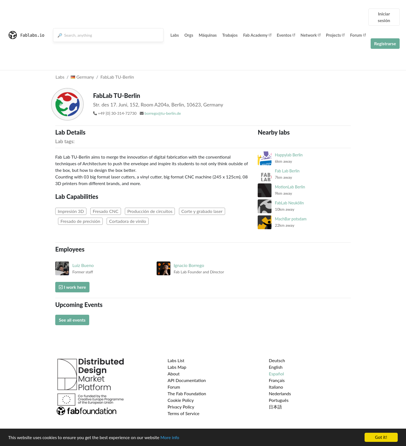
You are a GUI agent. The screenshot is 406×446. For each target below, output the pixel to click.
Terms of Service (183, 413)
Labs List (176, 360)
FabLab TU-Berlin (117, 76)
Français (276, 380)
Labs (174, 35)
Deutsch (277, 360)
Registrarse (385, 43)
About (174, 373)
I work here (72, 287)
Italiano (276, 386)
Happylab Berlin (289, 155)
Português (278, 400)
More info (169, 438)
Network (310, 35)
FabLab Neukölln (289, 203)
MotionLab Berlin (290, 187)
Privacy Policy (181, 406)
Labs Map (177, 367)
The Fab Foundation (187, 393)
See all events (72, 319)
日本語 (275, 406)
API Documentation (187, 380)
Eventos (286, 35)
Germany (82, 76)
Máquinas (208, 35)
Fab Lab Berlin (287, 171)
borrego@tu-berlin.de (163, 113)
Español (276, 373)
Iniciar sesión (384, 17)
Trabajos (230, 35)
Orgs (188, 35)
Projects (335, 35)
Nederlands (280, 393)
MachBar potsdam (291, 219)
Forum (357, 35)
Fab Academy (257, 35)
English (276, 367)
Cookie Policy (181, 400)
